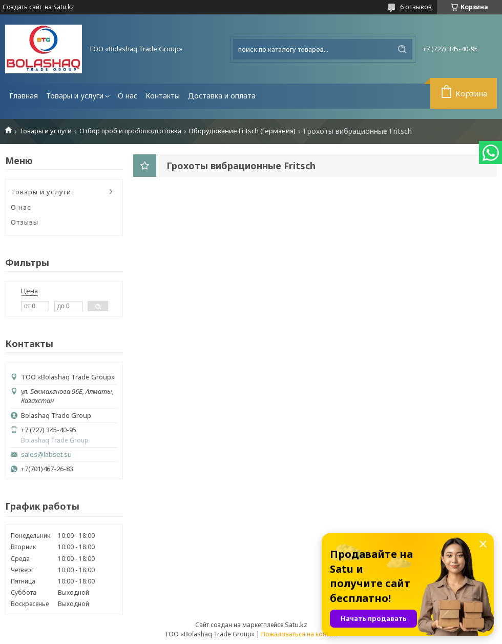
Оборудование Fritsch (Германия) (242, 131)
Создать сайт (22, 7)
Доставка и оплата (222, 95)
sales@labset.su (46, 454)
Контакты (162, 95)
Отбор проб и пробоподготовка (130, 131)
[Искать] (402, 49)
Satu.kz (296, 624)
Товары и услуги (74, 95)
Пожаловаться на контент (299, 634)
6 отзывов (416, 6)
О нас (127, 95)
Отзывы (24, 222)
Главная (23, 95)
